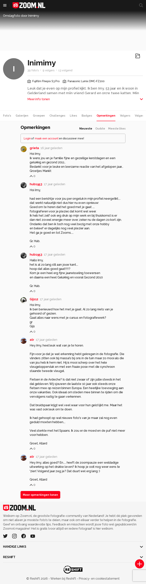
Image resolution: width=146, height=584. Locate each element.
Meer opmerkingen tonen (40, 494)
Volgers (125, 115)
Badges (87, 115)
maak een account (47, 138)
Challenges (57, 115)
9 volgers (49, 70)
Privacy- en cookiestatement (99, 578)
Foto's (7, 115)
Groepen (39, 115)
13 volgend (65, 70)
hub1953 (36, 184)
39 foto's (33, 70)
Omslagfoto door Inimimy (21, 15)
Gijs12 (34, 299)
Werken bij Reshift (63, 578)
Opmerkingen (106, 115)
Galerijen (22, 115)
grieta (34, 148)
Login (27, 138)
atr (32, 340)
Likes (73, 115)
